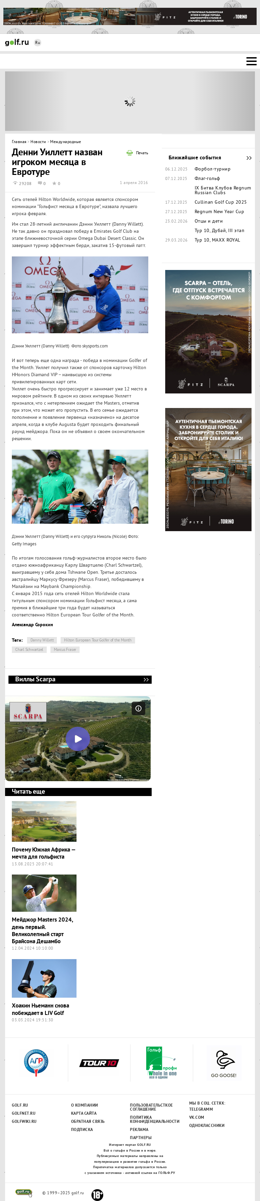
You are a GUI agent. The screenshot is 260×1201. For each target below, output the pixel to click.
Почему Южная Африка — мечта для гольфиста (43, 853)
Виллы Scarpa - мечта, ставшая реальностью (146, 680)
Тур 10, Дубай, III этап (219, 231)
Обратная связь (88, 1122)
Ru (37, 43)
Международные (65, 142)
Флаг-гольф (207, 179)
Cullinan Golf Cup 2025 (221, 202)
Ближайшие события (246, 158)
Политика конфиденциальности (151, 1120)
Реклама (139, 1130)
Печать (142, 154)
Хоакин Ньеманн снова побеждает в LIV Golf (40, 1009)
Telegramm (201, 1110)
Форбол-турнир (213, 169)
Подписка (82, 1130)
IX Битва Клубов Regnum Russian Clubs (223, 191)
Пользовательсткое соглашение (151, 1108)
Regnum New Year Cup (219, 212)
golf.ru (24, 1193)
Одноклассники (207, 1126)
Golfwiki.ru (24, 1122)
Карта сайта (84, 1114)
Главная (19, 142)
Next (224, 101)
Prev (36, 101)
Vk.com (196, 1118)
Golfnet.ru (24, 1114)
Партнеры (141, 1138)
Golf (17, 42)
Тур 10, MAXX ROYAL (217, 240)
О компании (84, 1106)
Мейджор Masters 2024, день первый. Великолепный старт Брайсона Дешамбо (42, 930)
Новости (38, 142)
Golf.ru (20, 1106)
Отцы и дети (209, 221)
